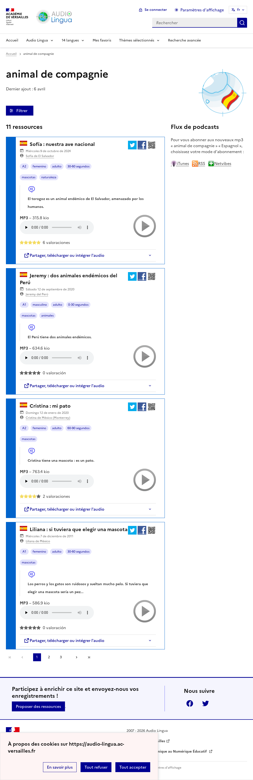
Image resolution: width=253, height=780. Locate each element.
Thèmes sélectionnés (136, 40)
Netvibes (219, 163)
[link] (23, 657)
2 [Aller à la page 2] (49, 657)
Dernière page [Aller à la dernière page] (89, 657)
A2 (24, 166)
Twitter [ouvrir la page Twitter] (205, 703)
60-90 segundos (78, 428)
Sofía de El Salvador (40, 156)
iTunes (180, 163)
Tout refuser (95, 767)
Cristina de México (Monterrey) (48, 418)
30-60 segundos (78, 166)
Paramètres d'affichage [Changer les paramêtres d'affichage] (202, 10)
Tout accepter (132, 767)
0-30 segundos (78, 304)
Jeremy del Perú (37, 294)
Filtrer (22, 111)
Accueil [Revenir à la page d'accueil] (12, 40)
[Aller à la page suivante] (75, 657)
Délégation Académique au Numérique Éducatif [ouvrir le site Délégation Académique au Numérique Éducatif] (167, 751)
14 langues (70, 40)
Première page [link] (10, 657)
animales (47, 315)
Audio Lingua (37, 40)
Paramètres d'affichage (164, 767)
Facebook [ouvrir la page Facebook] (190, 703)
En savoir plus (60, 767)
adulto (57, 166)
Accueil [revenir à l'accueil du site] (11, 54)
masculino (40, 304)
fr (238, 9)
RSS (198, 163)
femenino (39, 166)
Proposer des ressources (38, 706)
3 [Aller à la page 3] (61, 657)
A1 (24, 304)
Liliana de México (38, 541)
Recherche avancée (184, 40)
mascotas (28, 177)
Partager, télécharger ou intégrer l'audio (64, 255)
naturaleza (48, 177)
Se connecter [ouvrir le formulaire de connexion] (156, 9)
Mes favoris (102, 40)
